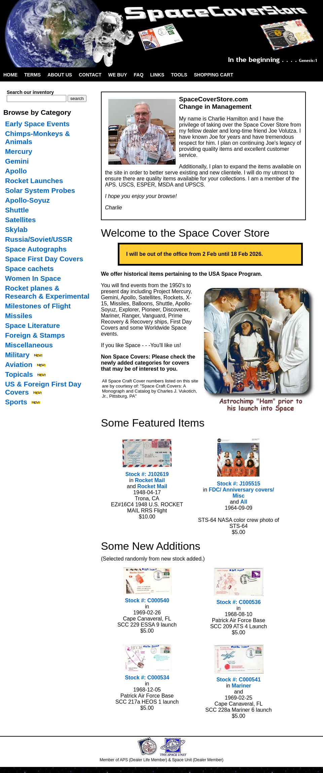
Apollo (16, 171)
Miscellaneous (29, 345)
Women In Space (33, 278)
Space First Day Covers (44, 259)
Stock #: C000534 (147, 677)
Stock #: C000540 (147, 600)
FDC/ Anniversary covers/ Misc (241, 493)
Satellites (20, 220)
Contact (90, 74)
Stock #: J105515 (238, 483)
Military (17, 355)
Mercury (18, 151)
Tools (179, 74)
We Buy (117, 74)
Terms (32, 74)
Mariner (241, 685)
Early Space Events (37, 124)
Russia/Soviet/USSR (38, 239)
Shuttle (17, 210)
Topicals (19, 374)
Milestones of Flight (38, 306)
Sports (16, 402)
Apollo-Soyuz (27, 200)
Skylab (16, 229)
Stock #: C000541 (238, 679)
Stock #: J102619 (147, 474)
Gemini (17, 161)
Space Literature (32, 325)
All (243, 502)
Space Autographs (36, 249)
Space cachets (29, 268)
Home (10, 74)
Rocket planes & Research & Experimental (47, 292)
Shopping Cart (213, 74)
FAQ (139, 74)
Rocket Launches (34, 180)
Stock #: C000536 (238, 602)
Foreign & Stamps (35, 335)
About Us (59, 74)
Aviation (18, 364)
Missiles (18, 316)
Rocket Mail (150, 480)
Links (157, 74)
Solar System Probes (40, 190)
